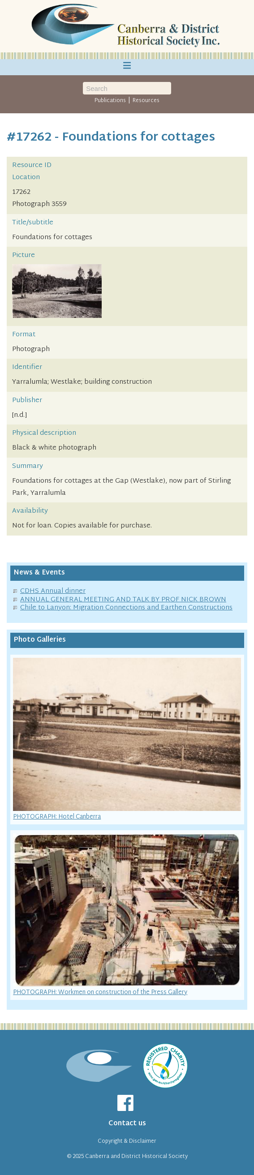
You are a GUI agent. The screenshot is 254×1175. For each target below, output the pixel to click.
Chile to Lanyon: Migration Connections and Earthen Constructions (126, 608)
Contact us (127, 1124)
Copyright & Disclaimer (127, 1141)
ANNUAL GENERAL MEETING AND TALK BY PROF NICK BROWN (123, 600)
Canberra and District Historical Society (136, 1157)
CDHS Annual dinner (53, 591)
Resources (146, 101)
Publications (110, 101)
